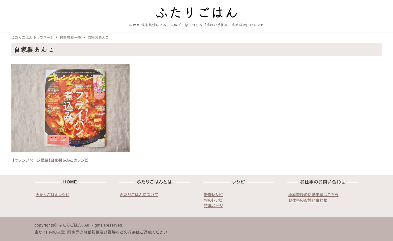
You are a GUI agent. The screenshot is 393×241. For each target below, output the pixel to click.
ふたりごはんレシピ (53, 195)
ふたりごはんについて (139, 195)
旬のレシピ (213, 200)
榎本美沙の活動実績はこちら (313, 195)
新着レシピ (213, 195)
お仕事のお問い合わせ (308, 200)
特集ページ (213, 206)
